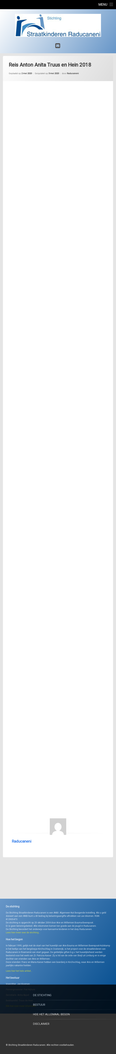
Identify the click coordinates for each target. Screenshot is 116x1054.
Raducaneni (21, 810)
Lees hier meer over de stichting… (23, 967)
